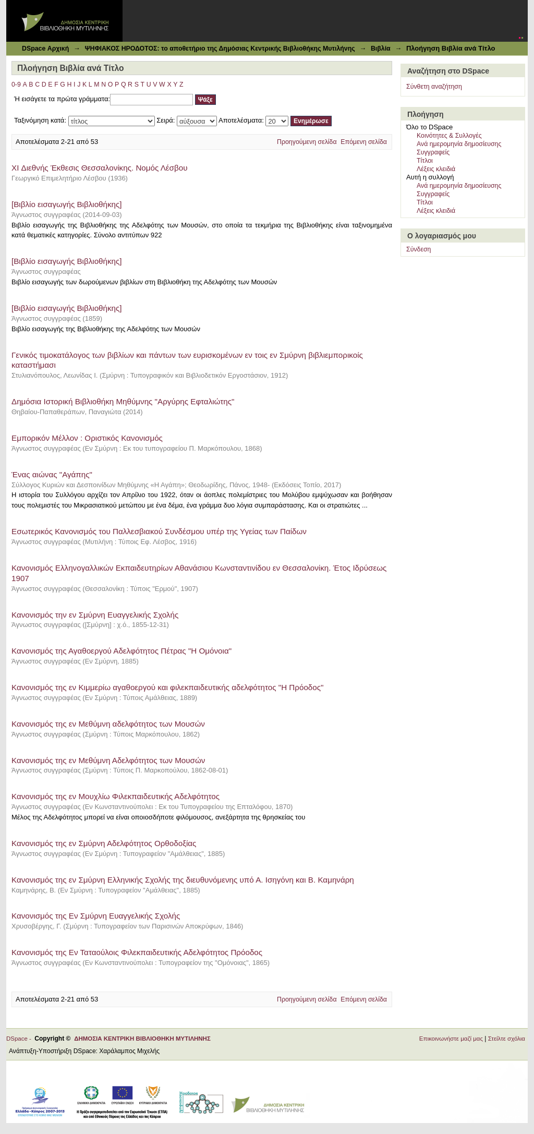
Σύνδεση (418, 249)
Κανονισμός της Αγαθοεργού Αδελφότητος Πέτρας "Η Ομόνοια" (121, 650)
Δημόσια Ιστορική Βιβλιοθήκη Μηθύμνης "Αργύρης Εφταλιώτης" (122, 401)
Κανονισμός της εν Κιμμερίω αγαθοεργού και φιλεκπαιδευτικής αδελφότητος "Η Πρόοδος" (167, 687)
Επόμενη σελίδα (364, 142)
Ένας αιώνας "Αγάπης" (51, 474)
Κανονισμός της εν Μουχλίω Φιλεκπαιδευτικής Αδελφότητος (115, 796)
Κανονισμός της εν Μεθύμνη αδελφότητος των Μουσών (108, 723)
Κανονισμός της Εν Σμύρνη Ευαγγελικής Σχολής (95, 915)
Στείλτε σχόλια (506, 1038)
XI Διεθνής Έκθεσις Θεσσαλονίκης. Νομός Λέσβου (99, 167)
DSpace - (20, 1038)
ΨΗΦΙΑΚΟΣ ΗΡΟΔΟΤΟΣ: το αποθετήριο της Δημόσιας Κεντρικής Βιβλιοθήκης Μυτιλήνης (219, 48)
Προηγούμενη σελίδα (307, 142)
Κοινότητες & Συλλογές (449, 135)
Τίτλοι (425, 160)
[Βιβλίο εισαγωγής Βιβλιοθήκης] (66, 204)
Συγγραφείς (433, 152)
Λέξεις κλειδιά (436, 169)
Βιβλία (381, 48)
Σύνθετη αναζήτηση (434, 86)
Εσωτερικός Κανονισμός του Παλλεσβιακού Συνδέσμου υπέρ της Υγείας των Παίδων (159, 531)
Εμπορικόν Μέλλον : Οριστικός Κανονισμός (87, 437)
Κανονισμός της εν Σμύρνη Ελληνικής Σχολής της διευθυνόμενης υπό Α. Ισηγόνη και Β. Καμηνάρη (182, 879)
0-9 (16, 84)
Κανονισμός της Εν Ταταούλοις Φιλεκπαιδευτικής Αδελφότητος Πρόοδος (136, 952)
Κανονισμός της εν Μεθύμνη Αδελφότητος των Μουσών (108, 760)
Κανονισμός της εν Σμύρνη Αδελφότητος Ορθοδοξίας (103, 843)
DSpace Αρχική (45, 48)
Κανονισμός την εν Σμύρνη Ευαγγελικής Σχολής (94, 614)
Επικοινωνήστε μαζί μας (451, 1038)
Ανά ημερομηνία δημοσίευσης (459, 144)
